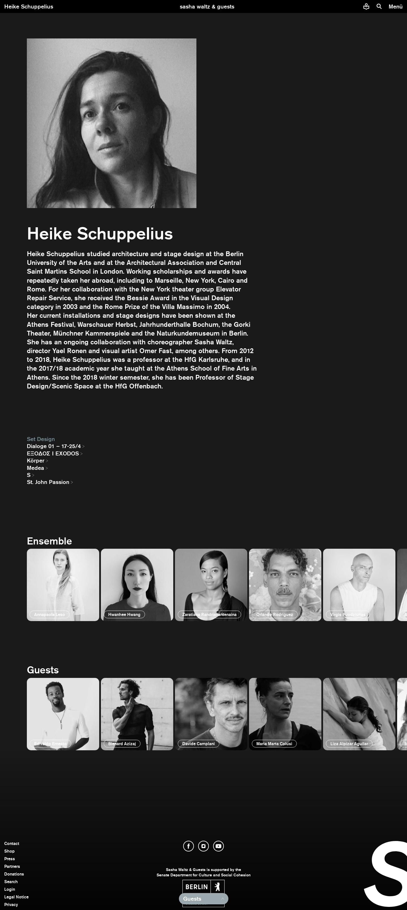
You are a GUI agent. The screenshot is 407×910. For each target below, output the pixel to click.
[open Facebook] (188, 846)
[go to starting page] (207, 6)
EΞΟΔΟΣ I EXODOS (53, 453)
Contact (11, 843)
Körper (35, 460)
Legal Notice (16, 897)
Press (9, 858)
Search (11, 881)
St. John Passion (48, 482)
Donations (14, 874)
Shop (9, 851)
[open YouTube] (218, 846)
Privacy (11, 904)
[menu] (396, 6)
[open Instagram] (203, 846)
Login (9, 889)
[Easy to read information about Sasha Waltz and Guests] (366, 6)
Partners (12, 866)
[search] (379, 6)
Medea (35, 468)
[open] (63, 585)
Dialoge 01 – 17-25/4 (54, 446)
